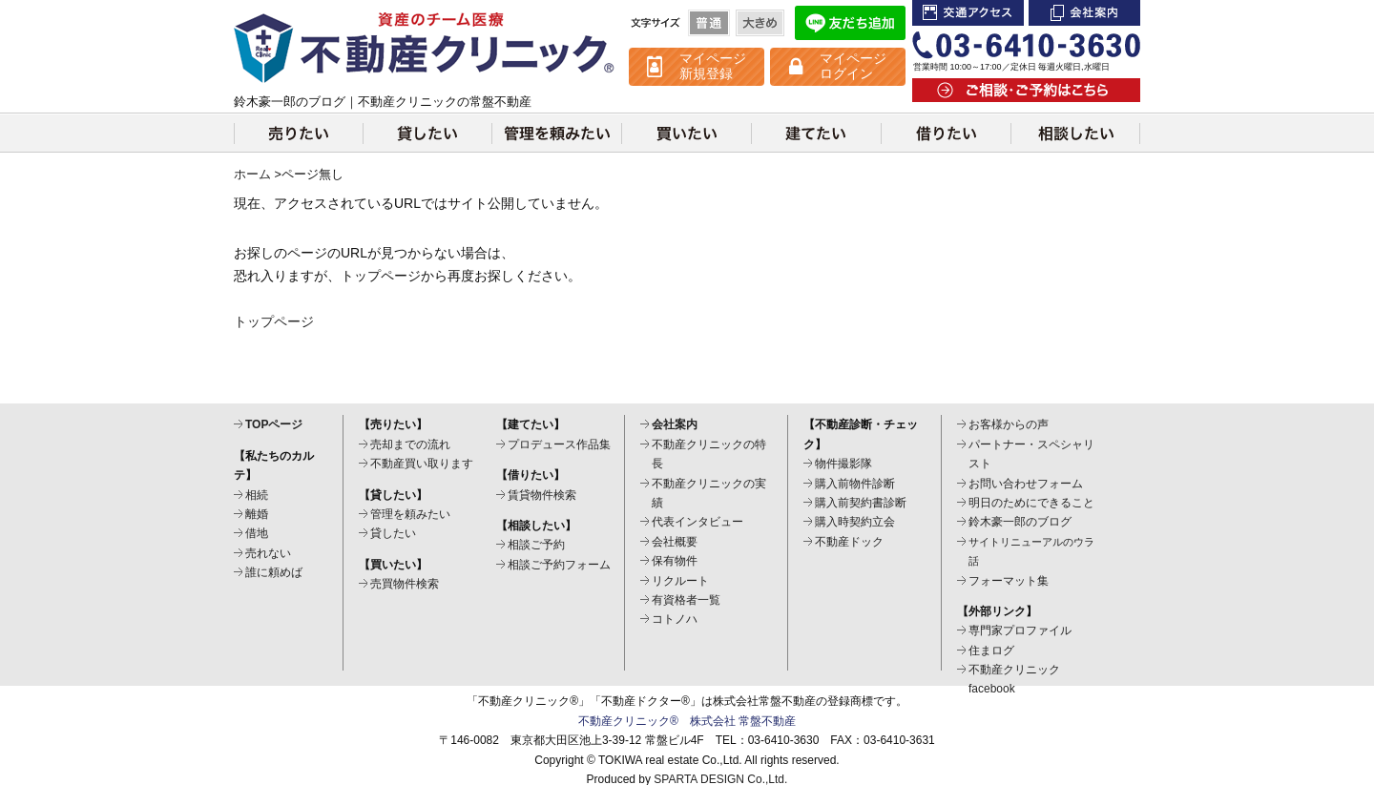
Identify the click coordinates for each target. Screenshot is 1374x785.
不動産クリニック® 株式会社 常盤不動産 (687, 721)
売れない (268, 553)
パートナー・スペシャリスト (1031, 454)
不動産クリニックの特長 (709, 454)
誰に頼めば (273, 572)
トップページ (274, 321)
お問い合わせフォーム (1025, 483)
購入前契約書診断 (860, 502)
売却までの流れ (410, 444)
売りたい (298, 133)
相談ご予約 (536, 544)
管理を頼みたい (556, 133)
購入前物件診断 (855, 483)
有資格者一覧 (686, 600)
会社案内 (1084, 13)
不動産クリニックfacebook (1014, 679)
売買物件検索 (404, 583)
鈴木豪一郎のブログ (1020, 521)
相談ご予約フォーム (559, 564)
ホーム (252, 174)
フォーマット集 (1008, 581)
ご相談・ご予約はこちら (1026, 90)
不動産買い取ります (421, 463)
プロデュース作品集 (559, 444)
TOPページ (273, 424)
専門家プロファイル (1020, 630)
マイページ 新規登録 (712, 66)
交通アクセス (968, 13)
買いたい (686, 133)
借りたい (945, 133)
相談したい (1075, 133)
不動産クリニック (424, 47)
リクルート (680, 581)
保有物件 (674, 561)
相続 (256, 495)
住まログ (991, 650)
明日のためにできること (1031, 502)
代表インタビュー (697, 521)
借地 (256, 533)
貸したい (427, 133)
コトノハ (674, 619)
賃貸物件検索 (542, 495)
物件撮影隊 (843, 463)
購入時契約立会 (855, 521)
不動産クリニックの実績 (709, 493)
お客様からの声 (1008, 424)
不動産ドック (849, 541)
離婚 (256, 514)
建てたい (816, 133)
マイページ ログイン (853, 66)
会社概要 (674, 541)
